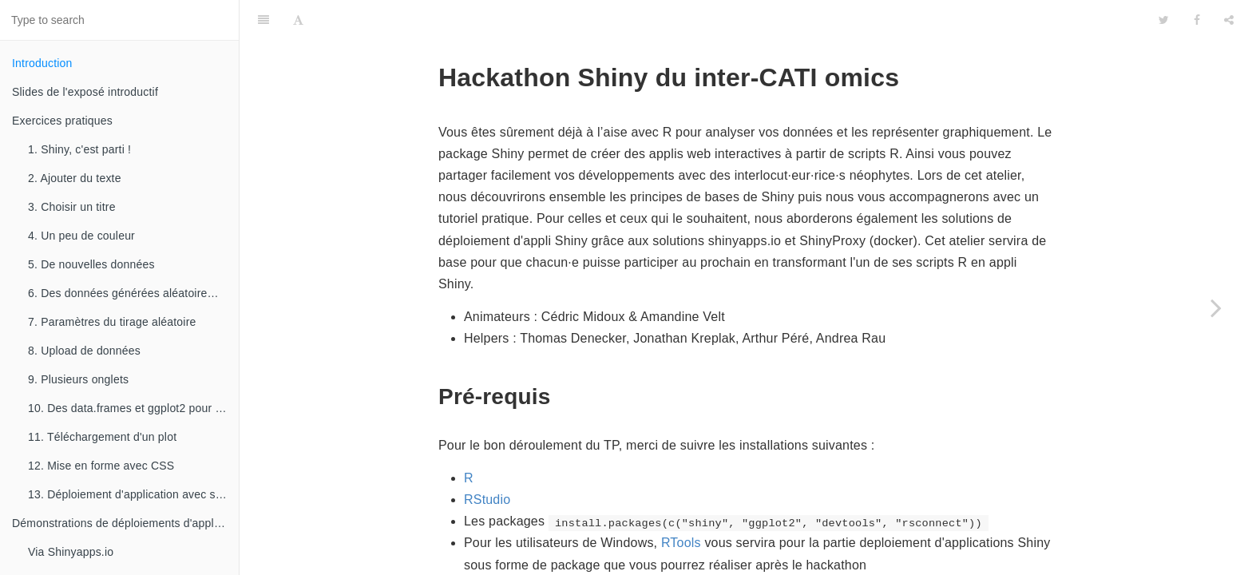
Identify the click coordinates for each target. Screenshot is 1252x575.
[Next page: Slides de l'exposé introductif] (1216, 307)
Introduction (42, 63)
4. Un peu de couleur (81, 235)
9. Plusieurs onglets (78, 379)
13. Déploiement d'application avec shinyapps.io (133, 494)
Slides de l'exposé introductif (85, 91)
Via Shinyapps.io (70, 551)
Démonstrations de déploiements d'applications (125, 523)
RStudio (487, 459)
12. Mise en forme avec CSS (101, 465)
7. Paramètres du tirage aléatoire (112, 321)
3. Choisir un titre (72, 206)
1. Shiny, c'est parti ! (79, 149)
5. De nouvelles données (91, 264)
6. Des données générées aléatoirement (130, 293)
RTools (681, 503)
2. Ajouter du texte (74, 178)
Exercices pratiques (62, 120)
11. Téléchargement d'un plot (102, 436)
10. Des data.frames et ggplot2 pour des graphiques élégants (133, 408)
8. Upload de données (84, 350)
